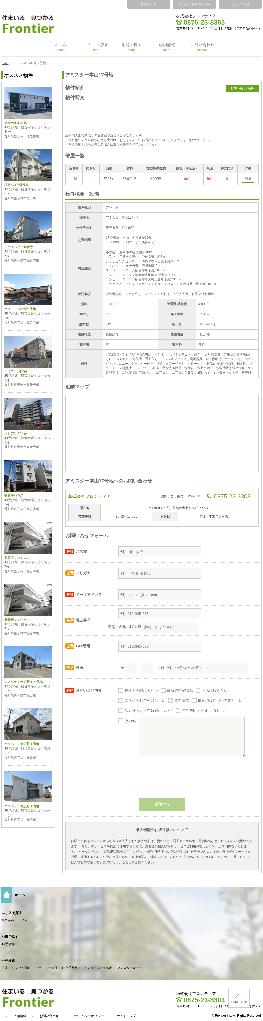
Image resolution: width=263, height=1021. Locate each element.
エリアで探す (11, 913)
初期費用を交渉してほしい (204, 710)
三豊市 (23, 920)
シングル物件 (21, 968)
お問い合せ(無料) (242, 88)
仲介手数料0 (71, 968)
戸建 (4, 968)
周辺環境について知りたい (220, 700)
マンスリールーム (129, 968)
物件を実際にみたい (141, 690)
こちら (127, 862)
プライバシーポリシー (88, 1016)
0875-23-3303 (200, 22)
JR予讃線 (8, 944)
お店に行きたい (215, 690)
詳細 (248, 179)
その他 (130, 721)
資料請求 (181, 700)
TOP (5, 63)
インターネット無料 (98, 968)
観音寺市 (7, 920)
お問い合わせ (49, 1016)
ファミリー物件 (46, 968)
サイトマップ (126, 1016)
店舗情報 (20, 1016)
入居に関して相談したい (145, 700)
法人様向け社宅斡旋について (149, 710)
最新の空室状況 (180, 690)
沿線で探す (10, 937)
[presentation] (162, 782)
